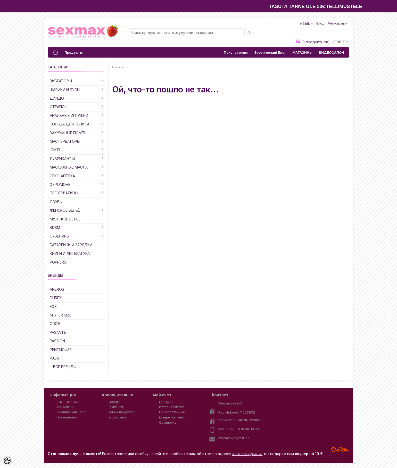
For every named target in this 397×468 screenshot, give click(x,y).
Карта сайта (117, 417)
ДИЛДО (57, 98)
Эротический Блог (270, 52)
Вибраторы (61, 81)
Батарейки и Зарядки (71, 245)
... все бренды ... (65, 366)
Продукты (73, 52)
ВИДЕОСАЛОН (331, 52)
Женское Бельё (65, 210)
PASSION (57, 341)
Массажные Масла (69, 167)
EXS (53, 306)
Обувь (56, 202)
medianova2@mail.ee (247, 454)
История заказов (172, 407)
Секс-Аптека (62, 176)
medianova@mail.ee (234, 438)
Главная (117, 67)
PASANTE (58, 332)
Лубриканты (62, 158)
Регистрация (338, 23)
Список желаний (172, 417)
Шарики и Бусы (65, 90)
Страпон (58, 107)
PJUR (54, 358)
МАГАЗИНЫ (302, 52)
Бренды (114, 402)
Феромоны (60, 184)
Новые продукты (121, 412)
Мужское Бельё (65, 219)
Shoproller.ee (340, 449)
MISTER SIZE (60, 315)
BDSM (55, 227)
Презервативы (64, 193)
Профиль (166, 402)
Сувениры (60, 236)
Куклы (56, 150)
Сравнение (168, 422)
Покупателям (236, 52)
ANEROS (57, 289)
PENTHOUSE (61, 349)
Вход (320, 23)
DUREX (56, 298)
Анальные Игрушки (69, 115)
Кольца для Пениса (69, 124)
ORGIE (55, 323)
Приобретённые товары (172, 412)
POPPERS (58, 262)
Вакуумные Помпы (68, 133)
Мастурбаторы (65, 141)
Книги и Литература (70, 253)
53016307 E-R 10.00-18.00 (238, 429)
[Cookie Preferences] (7, 460)
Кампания (115, 407)
